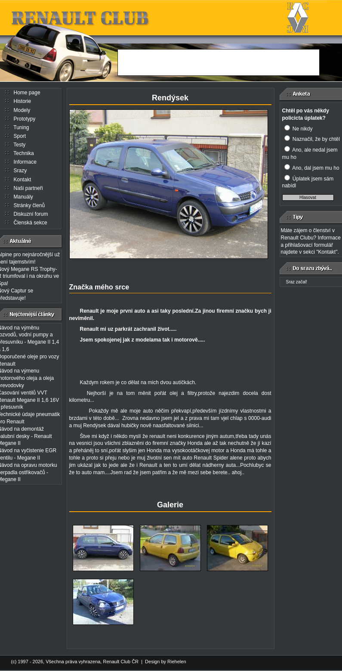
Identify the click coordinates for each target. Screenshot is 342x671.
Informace (25, 162)
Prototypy (25, 119)
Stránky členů (29, 205)
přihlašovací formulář (309, 245)
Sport (20, 136)
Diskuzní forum (31, 214)
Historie (22, 101)
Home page (27, 93)
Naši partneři (28, 188)
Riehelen (176, 661)
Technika (23, 153)
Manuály (23, 197)
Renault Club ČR (121, 661)
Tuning (21, 127)
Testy (19, 145)
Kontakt (22, 180)
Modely (22, 110)
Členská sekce (30, 223)
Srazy (20, 171)
